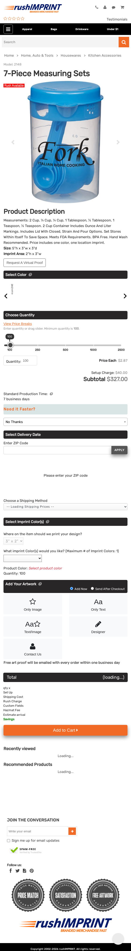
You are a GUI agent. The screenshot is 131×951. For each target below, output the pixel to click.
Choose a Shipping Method (25, 506)
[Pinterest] (32, 876)
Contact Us (33, 654)
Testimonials (117, 19)
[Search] (60, 42)
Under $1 (112, 29)
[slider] (10, 350)
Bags (54, 29)
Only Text (98, 609)
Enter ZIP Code (16, 448)
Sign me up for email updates (36, 846)
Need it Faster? (19, 414)
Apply (119, 455)
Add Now (79, 594)
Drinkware (81, 29)
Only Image (33, 609)
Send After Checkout (108, 594)
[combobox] (65, 427)
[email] (38, 836)
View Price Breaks (18, 329)
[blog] (24, 876)
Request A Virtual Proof (25, 263)
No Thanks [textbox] (14, 427)
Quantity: (13, 367)
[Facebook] (11, 876)
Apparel (27, 29)
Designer (98, 631)
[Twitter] (17, 876)
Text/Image (33, 631)
